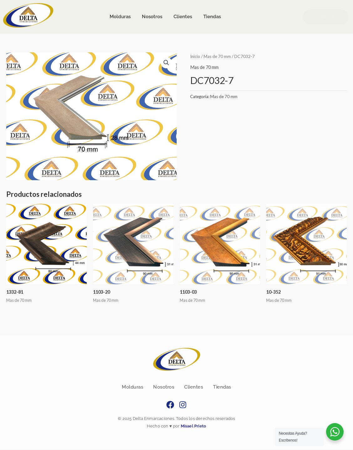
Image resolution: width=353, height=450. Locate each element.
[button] (166, 62)
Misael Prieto (192, 426)
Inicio (195, 56)
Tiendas (222, 387)
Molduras (132, 387)
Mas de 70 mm (218, 56)
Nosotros (163, 387)
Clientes (193, 387)
